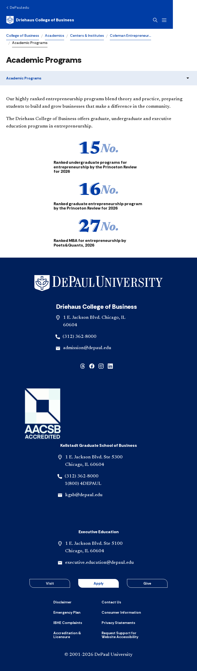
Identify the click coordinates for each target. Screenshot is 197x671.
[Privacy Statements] (118, 623)
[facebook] (91, 365)
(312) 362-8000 (79, 336)
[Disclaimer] (62, 602)
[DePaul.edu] (17, 7)
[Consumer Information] (121, 612)
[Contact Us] (111, 602)
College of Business (22, 35)
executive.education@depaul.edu (99, 562)
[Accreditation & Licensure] (74, 635)
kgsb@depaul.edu (83, 495)
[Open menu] (188, 20)
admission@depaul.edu (87, 348)
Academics (54, 35)
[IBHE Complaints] (67, 623)
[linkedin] (110, 365)
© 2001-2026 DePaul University (98, 654)
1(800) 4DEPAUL (83, 484)
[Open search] (179, 20)
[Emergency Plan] (66, 612)
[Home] (40, 20)
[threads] (82, 365)
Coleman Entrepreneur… (130, 35)
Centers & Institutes (87, 35)
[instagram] (101, 365)
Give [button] (147, 583)
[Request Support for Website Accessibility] (123, 635)
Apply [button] (98, 583)
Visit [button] (50, 583)
